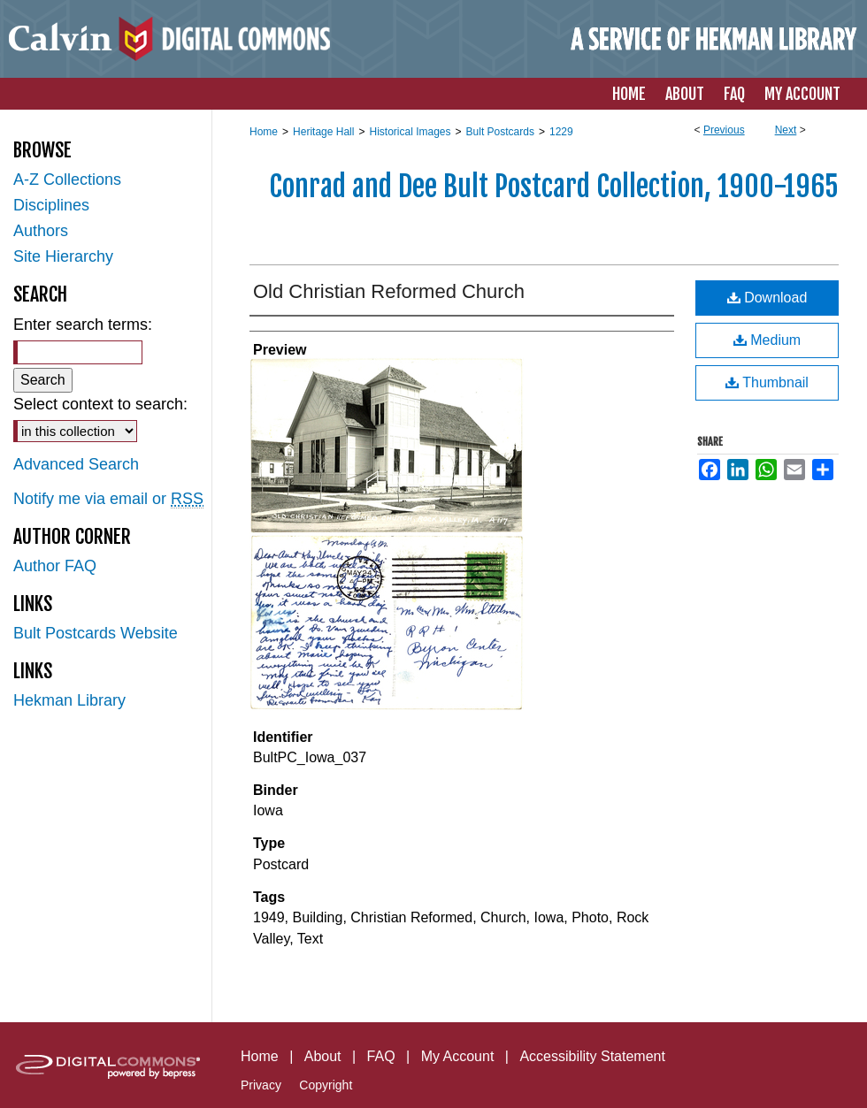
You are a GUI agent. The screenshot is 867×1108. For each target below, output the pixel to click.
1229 (561, 132)
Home (263, 132)
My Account (458, 1056)
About (322, 1056)
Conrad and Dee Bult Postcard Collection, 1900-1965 (554, 186)
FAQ (381, 1056)
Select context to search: (100, 404)
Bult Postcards (500, 132)
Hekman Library (69, 700)
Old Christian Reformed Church (389, 291)
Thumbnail (767, 382)
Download (767, 297)
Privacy (261, 1085)
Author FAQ (54, 566)
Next (786, 130)
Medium (767, 340)
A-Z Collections (67, 179)
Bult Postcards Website (95, 633)
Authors (40, 231)
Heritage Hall (323, 132)
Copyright (325, 1085)
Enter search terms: (82, 324)
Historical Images (409, 132)
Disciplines (51, 205)
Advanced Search (76, 464)
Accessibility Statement (592, 1056)
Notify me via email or (108, 499)
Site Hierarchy (63, 256)
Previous (724, 130)
